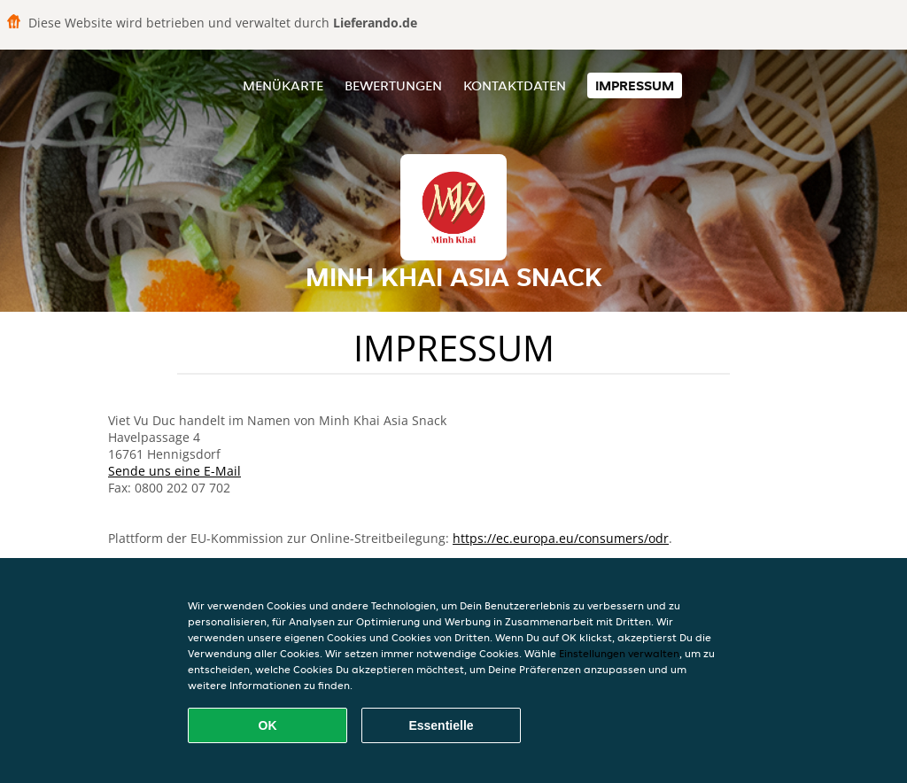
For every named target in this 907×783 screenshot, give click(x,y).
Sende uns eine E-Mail (174, 470)
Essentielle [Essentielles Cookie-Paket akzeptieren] (440, 725)
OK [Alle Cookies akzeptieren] (268, 725)
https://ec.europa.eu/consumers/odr (561, 538)
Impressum (634, 85)
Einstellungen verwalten (619, 653)
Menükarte (283, 85)
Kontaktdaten (514, 85)
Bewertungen (393, 85)
